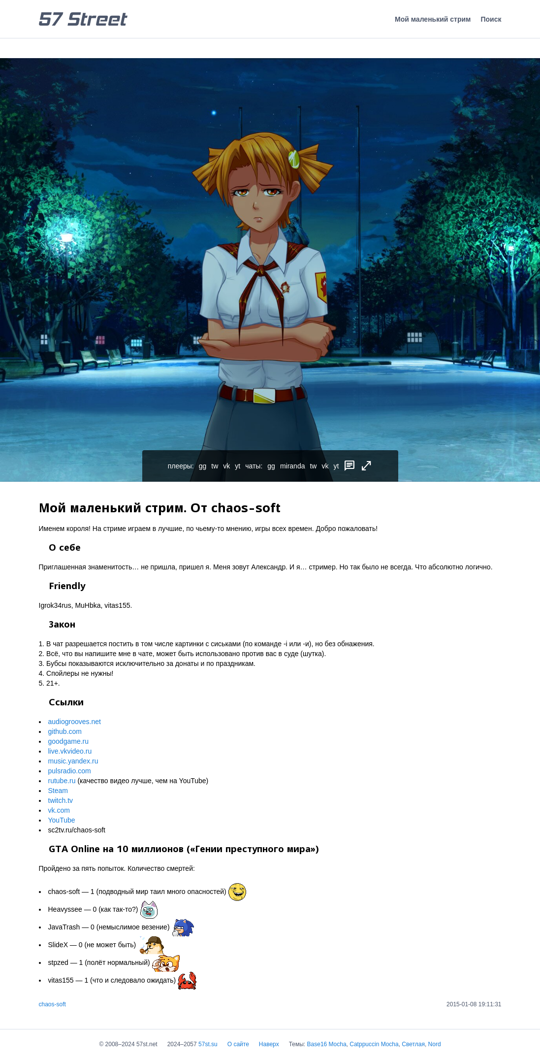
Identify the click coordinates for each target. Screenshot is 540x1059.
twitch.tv (60, 800)
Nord (434, 1044)
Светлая (413, 1044)
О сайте (238, 1044)
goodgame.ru (68, 741)
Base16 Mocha (327, 1044)
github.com (65, 731)
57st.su (208, 1044)
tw (214, 466)
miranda (292, 466)
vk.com (59, 810)
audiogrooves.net (74, 722)
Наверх (269, 1044)
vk (226, 466)
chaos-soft (52, 1004)
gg (203, 466)
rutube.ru (62, 781)
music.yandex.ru (73, 761)
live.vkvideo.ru (70, 751)
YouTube (61, 820)
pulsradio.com (69, 771)
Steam (58, 790)
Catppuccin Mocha (373, 1044)
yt (237, 466)
